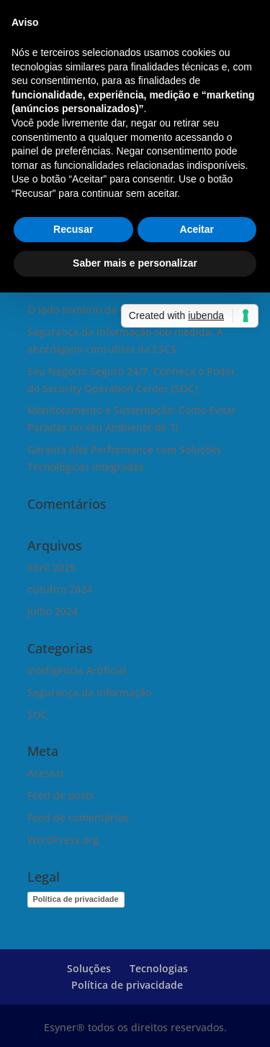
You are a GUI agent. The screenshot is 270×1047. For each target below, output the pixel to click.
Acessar (46, 773)
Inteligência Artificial (77, 670)
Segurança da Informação (89, 692)
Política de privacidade (76, 899)
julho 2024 (52, 611)
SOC (37, 714)
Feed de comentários (77, 817)
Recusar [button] (73, 229)
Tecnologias (159, 968)
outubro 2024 (59, 589)
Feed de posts (60, 795)
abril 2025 (51, 567)
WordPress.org (63, 840)
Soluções (89, 968)
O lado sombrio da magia (88, 309)
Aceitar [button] (197, 229)
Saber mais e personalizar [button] (135, 263)
